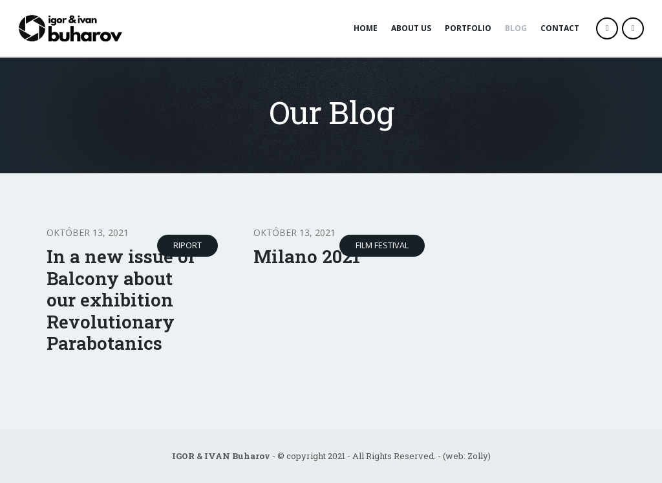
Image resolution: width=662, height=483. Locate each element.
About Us (411, 28)
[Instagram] (633, 28)
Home (366, 28)
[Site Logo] (72, 28)
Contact (559, 28)
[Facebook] (607, 28)
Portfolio (468, 28)
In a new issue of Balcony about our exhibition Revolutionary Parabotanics (121, 299)
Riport (187, 245)
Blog (516, 28)
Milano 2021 (306, 256)
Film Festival (382, 245)
